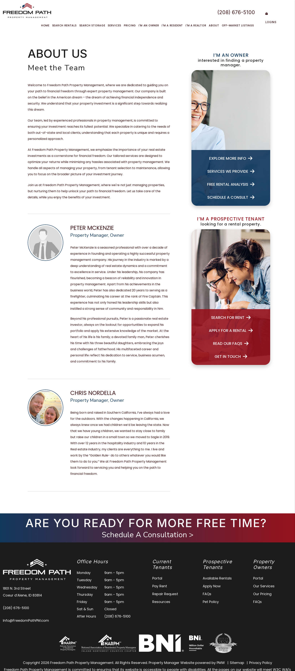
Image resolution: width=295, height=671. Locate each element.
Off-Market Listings (238, 25)
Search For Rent (231, 317)
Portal (157, 578)
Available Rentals (217, 578)
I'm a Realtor (196, 25)
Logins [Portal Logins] (270, 18)
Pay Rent (159, 586)
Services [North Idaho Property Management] (114, 25)
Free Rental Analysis (230, 184)
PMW (221, 662)
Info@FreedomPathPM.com (26, 620)
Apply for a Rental (231, 330)
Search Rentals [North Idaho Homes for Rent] (64, 25)
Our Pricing (262, 594)
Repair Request (165, 594)
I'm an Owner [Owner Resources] (149, 25)
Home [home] (45, 25)
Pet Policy (211, 601)
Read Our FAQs (231, 343)
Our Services (264, 586)
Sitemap (237, 662)
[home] (27, 10)
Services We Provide (230, 171)
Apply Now (212, 586)
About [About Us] (214, 25)
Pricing (130, 25)
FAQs (207, 594)
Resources (161, 601)
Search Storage (92, 25)
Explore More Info (230, 158)
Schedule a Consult (230, 197)
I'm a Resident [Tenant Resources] (172, 25)
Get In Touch (231, 356)
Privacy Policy (260, 662)
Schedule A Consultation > (148, 535)
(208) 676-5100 (236, 12)
